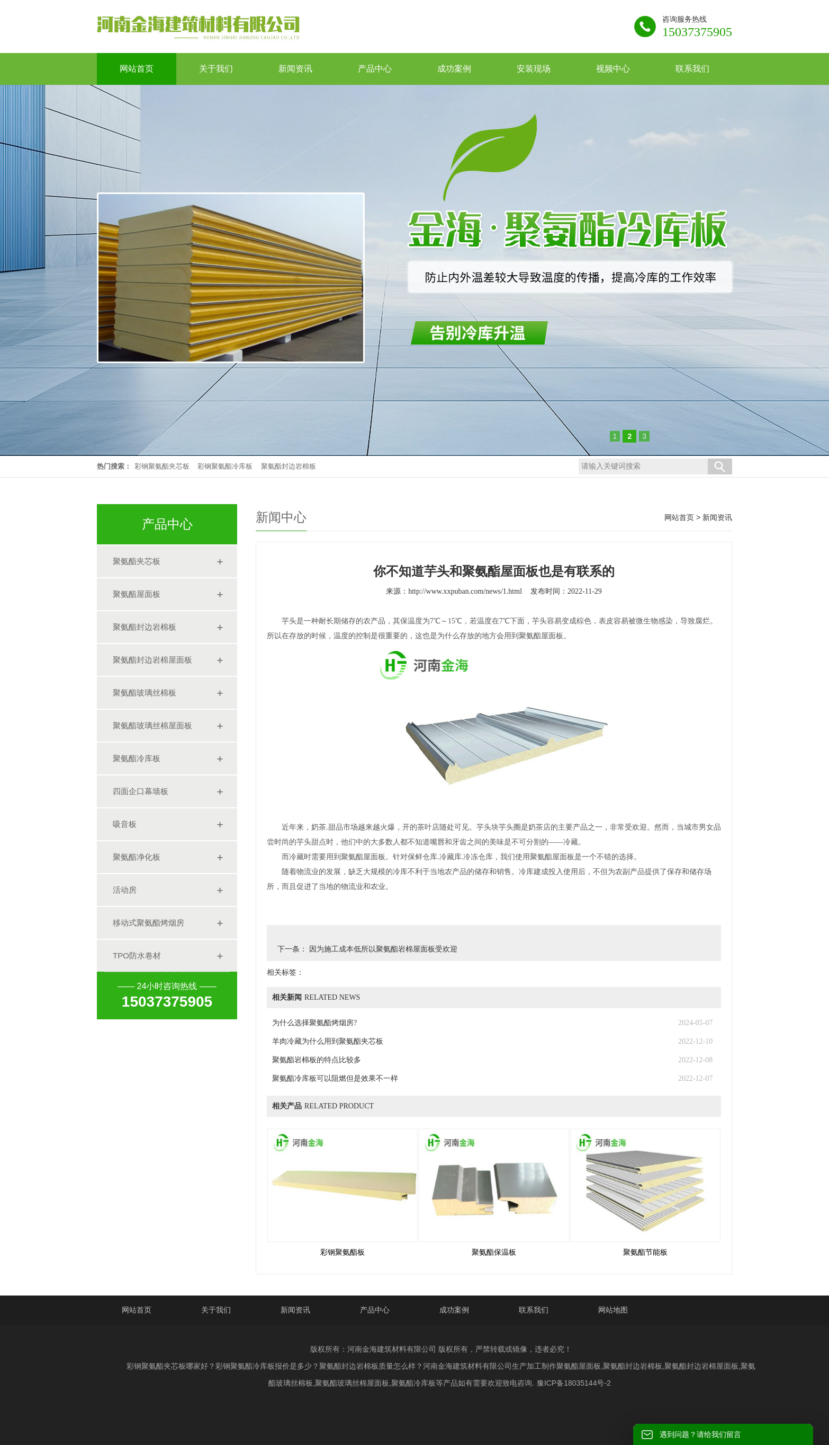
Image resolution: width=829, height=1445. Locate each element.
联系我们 (533, 1310)
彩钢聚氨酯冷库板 (225, 466)
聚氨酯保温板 (494, 1252)
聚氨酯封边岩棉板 (288, 466)
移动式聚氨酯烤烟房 (148, 922)
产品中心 (375, 1310)
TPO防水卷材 (137, 955)
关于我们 (216, 1310)
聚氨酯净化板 (136, 856)
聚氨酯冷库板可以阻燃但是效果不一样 (335, 1078)
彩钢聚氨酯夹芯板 (162, 466)
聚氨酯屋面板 (136, 593)
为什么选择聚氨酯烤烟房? (314, 1023)
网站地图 (613, 1310)
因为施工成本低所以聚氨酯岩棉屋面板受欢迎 (382, 949)
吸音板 (125, 824)
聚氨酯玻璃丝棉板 (144, 692)
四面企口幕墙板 (140, 791)
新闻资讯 (717, 517)
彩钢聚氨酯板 (342, 1252)
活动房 (125, 889)
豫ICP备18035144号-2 (574, 1383)
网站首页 (679, 517)
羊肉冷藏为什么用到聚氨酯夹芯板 (327, 1041)
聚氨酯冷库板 (136, 758)
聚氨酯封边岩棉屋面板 (152, 659)
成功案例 (454, 1310)
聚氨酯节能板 (645, 1252)
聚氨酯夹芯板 (136, 561)
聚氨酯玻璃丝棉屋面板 (152, 725)
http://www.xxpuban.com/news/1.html (465, 591)
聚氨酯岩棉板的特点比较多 (316, 1060)
